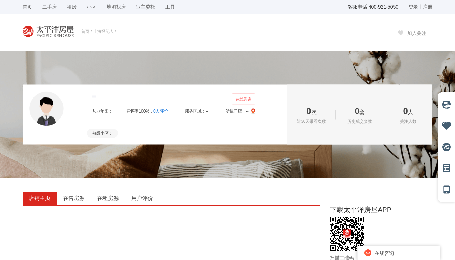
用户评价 (142, 198)
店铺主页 (40, 198)
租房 (72, 7)
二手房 (49, 7)
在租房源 (108, 198)
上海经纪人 (103, 31)
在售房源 (74, 198)
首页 (85, 31)
